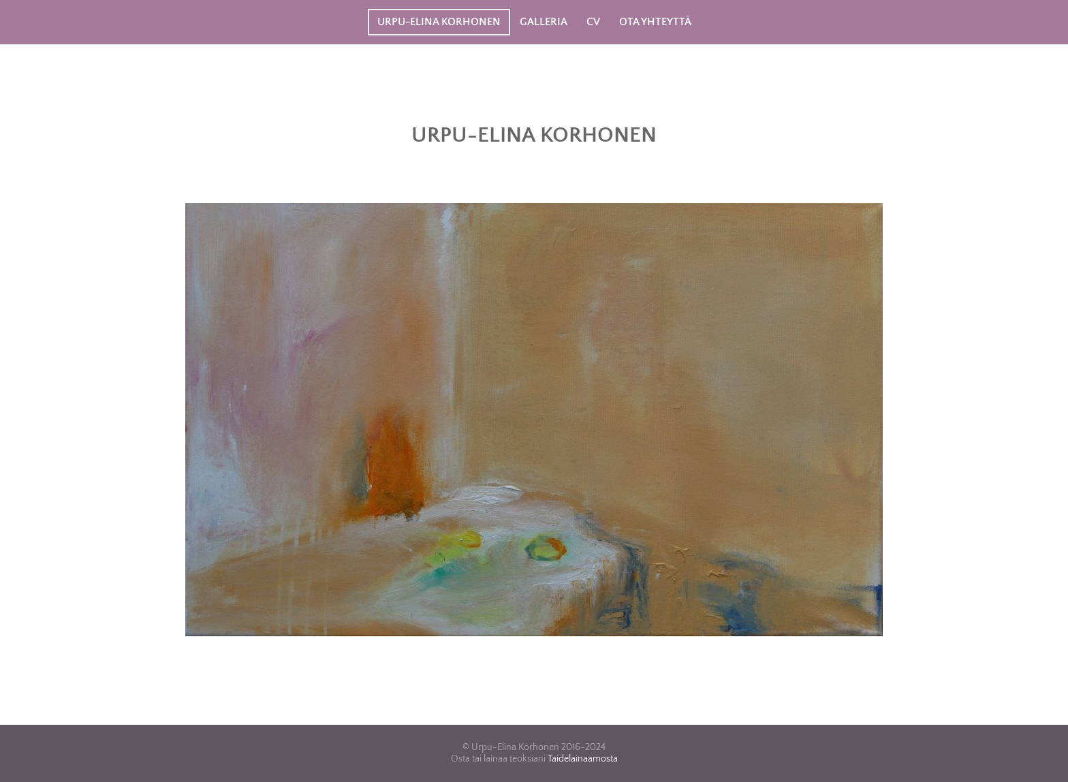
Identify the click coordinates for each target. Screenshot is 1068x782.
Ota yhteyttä (655, 22)
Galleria (543, 22)
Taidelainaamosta (583, 758)
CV (593, 22)
